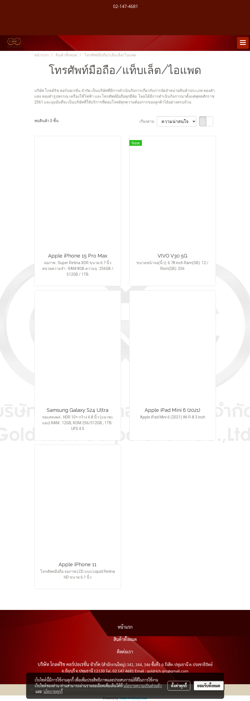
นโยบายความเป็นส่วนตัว (142, 685)
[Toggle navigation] (243, 43)
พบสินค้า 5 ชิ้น (46, 121)
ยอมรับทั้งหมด (208, 685)
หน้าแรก (125, 627)
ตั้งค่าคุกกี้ (179, 685)
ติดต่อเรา (125, 652)
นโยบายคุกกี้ (53, 691)
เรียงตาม (148, 121)
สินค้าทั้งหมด (125, 639)
